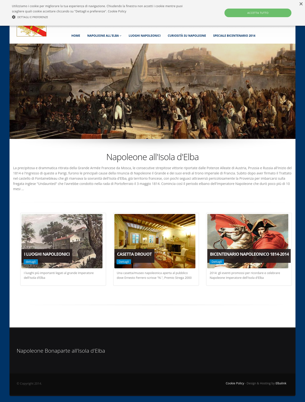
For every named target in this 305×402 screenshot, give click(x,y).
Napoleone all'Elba (104, 36)
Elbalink (280, 383)
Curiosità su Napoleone (187, 36)
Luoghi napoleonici (145, 36)
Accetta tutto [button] (258, 13)
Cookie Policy (235, 383)
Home (75, 36)
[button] (103, 17)
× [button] (301, 4)
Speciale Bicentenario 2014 (234, 36)
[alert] (152, 13)
